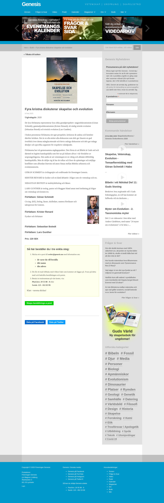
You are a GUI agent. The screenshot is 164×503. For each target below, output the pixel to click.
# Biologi (112, 369)
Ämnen (27, 12)
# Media (123, 359)
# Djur (110, 359)
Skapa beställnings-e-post (39, 303)
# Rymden (127, 389)
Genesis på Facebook (76, 471)
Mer (110, 492)
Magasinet (113, 484)
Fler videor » (133, 234)
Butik (113, 12)
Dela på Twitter (56, 322)
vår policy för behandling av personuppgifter (122, 87)
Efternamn (110, 112)
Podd (64, 12)
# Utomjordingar (125, 435)
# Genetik (128, 394)
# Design (111, 409)
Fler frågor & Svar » (130, 298)
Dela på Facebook (35, 322)
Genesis (31, 4)
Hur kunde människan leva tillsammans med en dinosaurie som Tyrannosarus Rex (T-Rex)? (121, 263)
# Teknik (110, 435)
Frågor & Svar (41, 12)
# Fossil (127, 353)
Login (23, 486)
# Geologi (112, 394)
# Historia (126, 409)
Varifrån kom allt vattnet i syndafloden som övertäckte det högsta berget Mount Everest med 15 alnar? (121, 280)
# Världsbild (113, 404)
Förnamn (110, 104)
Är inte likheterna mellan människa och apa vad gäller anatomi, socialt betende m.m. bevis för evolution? (121, 289)
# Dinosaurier (115, 384)
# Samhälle (113, 399)
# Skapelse (112, 413)
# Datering (130, 399)
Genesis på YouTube (75, 474)
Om (110, 487)
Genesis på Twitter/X (75, 479)
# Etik (109, 422)
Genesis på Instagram (76, 477)
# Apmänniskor (117, 374)
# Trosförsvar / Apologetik (122, 426)
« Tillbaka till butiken (32, 54)
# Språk (126, 431)
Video (54, 12)
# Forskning (113, 418)
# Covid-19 (111, 439)
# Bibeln (112, 353)
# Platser (112, 389)
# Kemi (127, 418)
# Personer (113, 364)
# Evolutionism (116, 379)
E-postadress (112, 96)
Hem (26, 48)
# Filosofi (130, 404)
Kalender (75, 12)
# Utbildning (112, 431)
